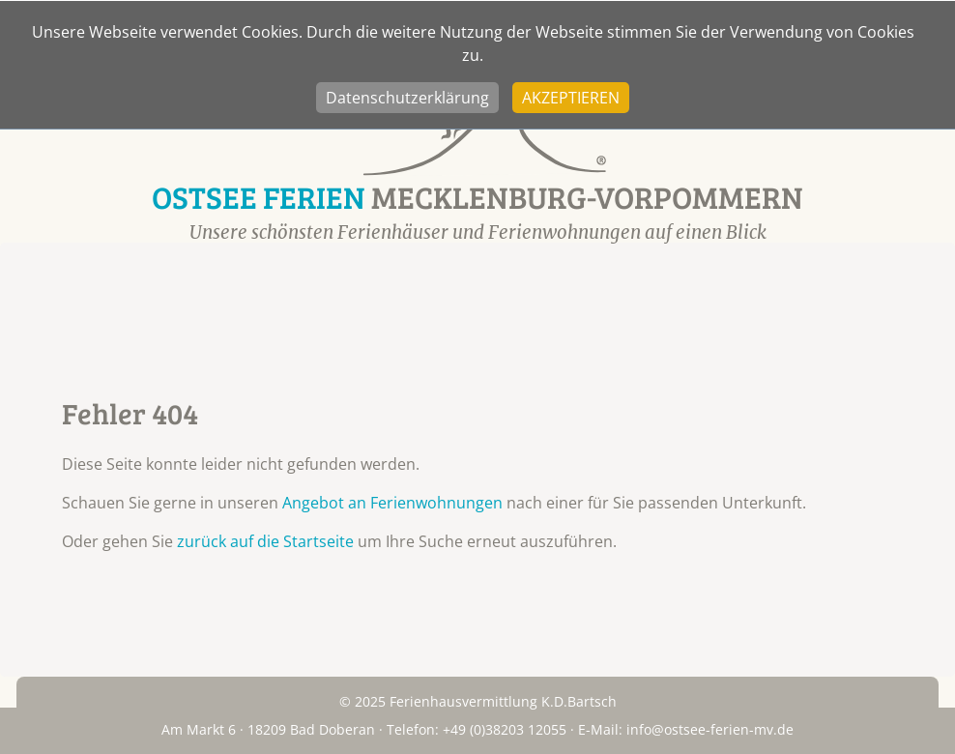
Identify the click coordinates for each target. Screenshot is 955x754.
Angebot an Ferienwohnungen (392, 502)
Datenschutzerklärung (407, 97)
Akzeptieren (571, 97)
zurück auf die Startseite (265, 541)
